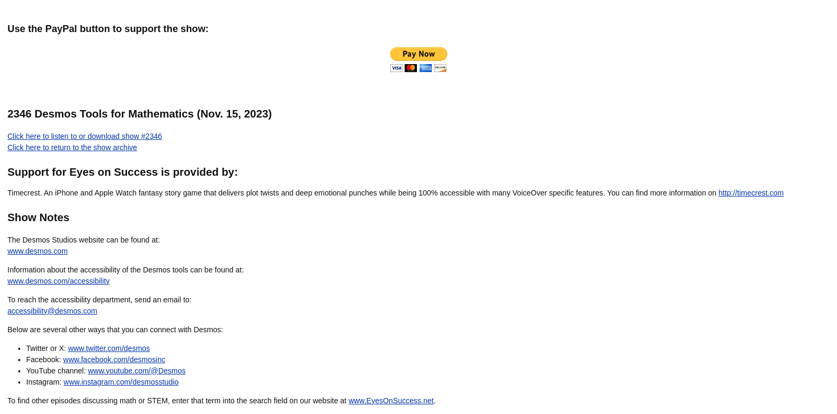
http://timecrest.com (751, 193)
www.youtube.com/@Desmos (137, 370)
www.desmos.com (37, 251)
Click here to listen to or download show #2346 (84, 136)
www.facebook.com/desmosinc (114, 359)
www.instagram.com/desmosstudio (121, 382)
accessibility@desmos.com (52, 311)
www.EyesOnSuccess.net (391, 400)
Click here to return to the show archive (72, 147)
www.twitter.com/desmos (109, 348)
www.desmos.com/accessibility (58, 281)
